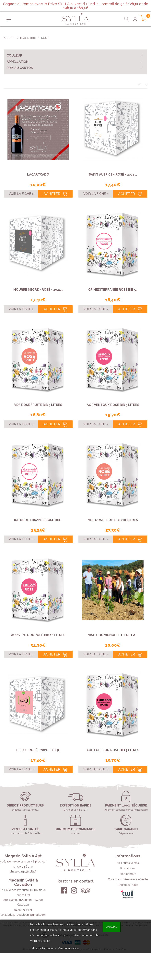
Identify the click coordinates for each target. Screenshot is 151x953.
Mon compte (128, 873)
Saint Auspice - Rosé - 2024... (113, 174)
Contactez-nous (128, 884)
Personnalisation (68, 948)
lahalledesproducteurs (23, 914)
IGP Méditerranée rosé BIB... (38, 520)
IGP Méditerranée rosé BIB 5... (112, 289)
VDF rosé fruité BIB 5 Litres (38, 405)
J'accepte (111, 927)
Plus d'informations (44, 948)
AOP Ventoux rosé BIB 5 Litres (113, 405)
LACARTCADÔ (38, 174)
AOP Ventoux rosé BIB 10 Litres (38, 635)
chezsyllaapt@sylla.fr (23, 871)
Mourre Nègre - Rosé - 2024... (38, 289)
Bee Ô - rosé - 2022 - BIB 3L (38, 750)
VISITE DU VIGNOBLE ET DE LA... (113, 635)
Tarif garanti (126, 829)
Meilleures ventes (128, 862)
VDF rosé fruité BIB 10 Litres (113, 520)
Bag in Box (28, 37)
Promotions (127, 868)
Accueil (9, 37)
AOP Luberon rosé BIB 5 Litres (113, 750)
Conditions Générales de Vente (128, 879)
